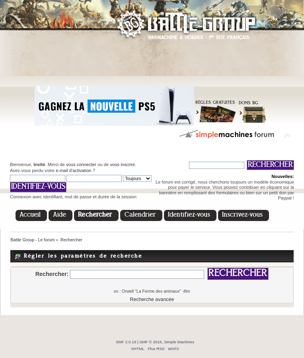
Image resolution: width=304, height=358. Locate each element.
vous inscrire (122, 164)
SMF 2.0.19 (126, 342)
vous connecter (81, 164)
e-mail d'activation (73, 170)
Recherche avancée (152, 299)
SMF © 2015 (151, 342)
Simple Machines (179, 342)
